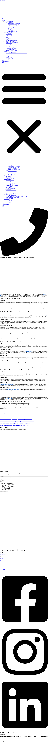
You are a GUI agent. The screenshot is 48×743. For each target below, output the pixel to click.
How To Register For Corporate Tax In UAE (9, 412)
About (3, 19)
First (10, 477)
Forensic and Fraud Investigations (11, 40)
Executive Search (9, 43)
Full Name (2, 741)
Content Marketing (9, 57)
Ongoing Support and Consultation (11, 50)
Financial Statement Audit (10, 36)
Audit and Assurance (7, 179)
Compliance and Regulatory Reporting (14, 169)
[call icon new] (24, 255)
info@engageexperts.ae (4, 569)
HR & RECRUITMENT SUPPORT (8, 486)
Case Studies (2, 558)
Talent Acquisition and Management (12, 42)
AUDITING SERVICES (6, 488)
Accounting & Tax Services (8, 21)
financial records (10, 304)
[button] (24, 112)
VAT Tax (9, 29)
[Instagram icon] (25, 677)
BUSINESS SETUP (5, 485)
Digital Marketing (7, 55)
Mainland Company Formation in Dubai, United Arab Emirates (13, 417)
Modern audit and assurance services (6, 384)
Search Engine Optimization (10, 56)
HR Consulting (8, 187)
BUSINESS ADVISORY (6, 489)
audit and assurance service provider (13, 389)
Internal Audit (8, 39)
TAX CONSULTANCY (6, 487)
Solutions (3, 60)
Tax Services (8, 26)
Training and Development (10, 188)
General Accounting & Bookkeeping (14, 23)
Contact (3, 206)
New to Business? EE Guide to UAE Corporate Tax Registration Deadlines (15, 415)
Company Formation (5, 61)
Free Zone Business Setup (10, 47)
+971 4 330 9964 (2, 554)
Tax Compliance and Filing (12, 31)
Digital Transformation (9, 54)
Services (3, 20)
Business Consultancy (7, 45)
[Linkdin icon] (25, 730)
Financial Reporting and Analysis (13, 24)
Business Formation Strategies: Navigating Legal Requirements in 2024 (14, 425)
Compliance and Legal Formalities (11, 48)
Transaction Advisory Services (9, 32)
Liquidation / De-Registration (10, 49)
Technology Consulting (8, 51)
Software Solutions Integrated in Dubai (12, 197)
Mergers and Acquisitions (10, 178)
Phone (1, 481)
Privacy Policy (3, 564)
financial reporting (8, 398)
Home (3, 18)
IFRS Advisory (8, 37)
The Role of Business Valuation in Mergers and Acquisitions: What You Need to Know (17, 421)
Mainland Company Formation (11, 46)
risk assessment (6, 345)
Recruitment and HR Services (9, 41)
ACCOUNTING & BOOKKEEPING (8, 484)
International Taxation (11, 30)
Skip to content (2, 0)
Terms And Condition (4, 562)
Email (1, 479)
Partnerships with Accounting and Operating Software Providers (16, 53)
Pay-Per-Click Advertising (10, 58)
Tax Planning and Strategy (12, 27)
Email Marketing (8, 59)
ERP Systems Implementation (11, 52)
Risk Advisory (8, 38)
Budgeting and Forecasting (12, 25)
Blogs (3, 62)
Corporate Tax (10, 28)
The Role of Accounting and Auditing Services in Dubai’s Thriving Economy (15, 423)
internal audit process (29, 351)
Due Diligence (8, 33)
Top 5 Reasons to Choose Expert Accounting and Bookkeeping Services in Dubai (16, 419)
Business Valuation (9, 34)
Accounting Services (9, 22)
